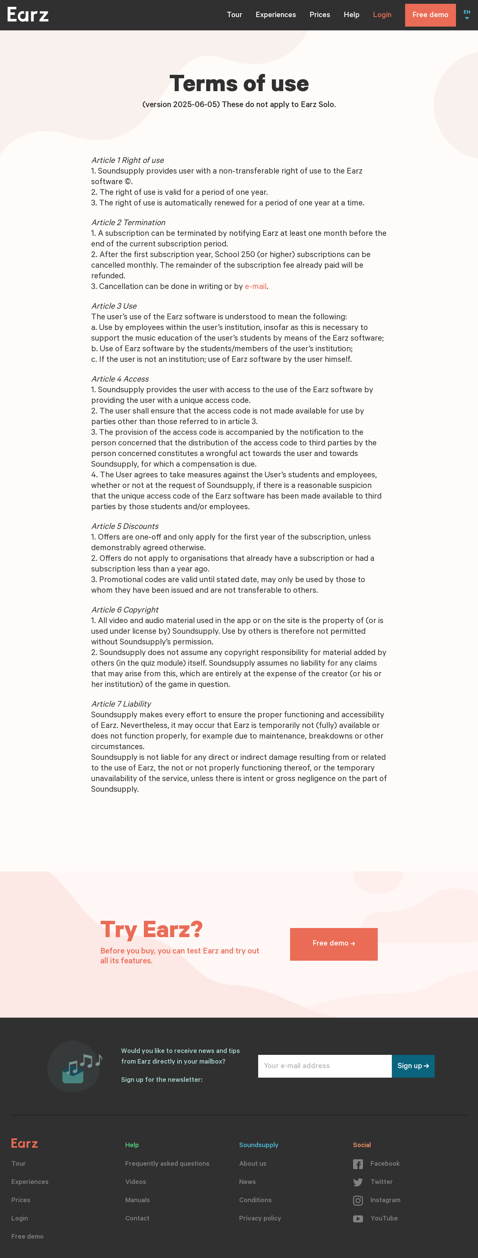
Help (352, 16)
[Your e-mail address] (325, 1066)
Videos (135, 1183)
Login (382, 16)
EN (467, 13)
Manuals (137, 1201)
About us (253, 1164)
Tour (234, 16)
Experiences (276, 16)
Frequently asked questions (167, 1164)
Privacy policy (260, 1219)
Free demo (430, 16)
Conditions (255, 1201)
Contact (137, 1219)
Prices (320, 16)
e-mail (256, 287)
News (247, 1183)
